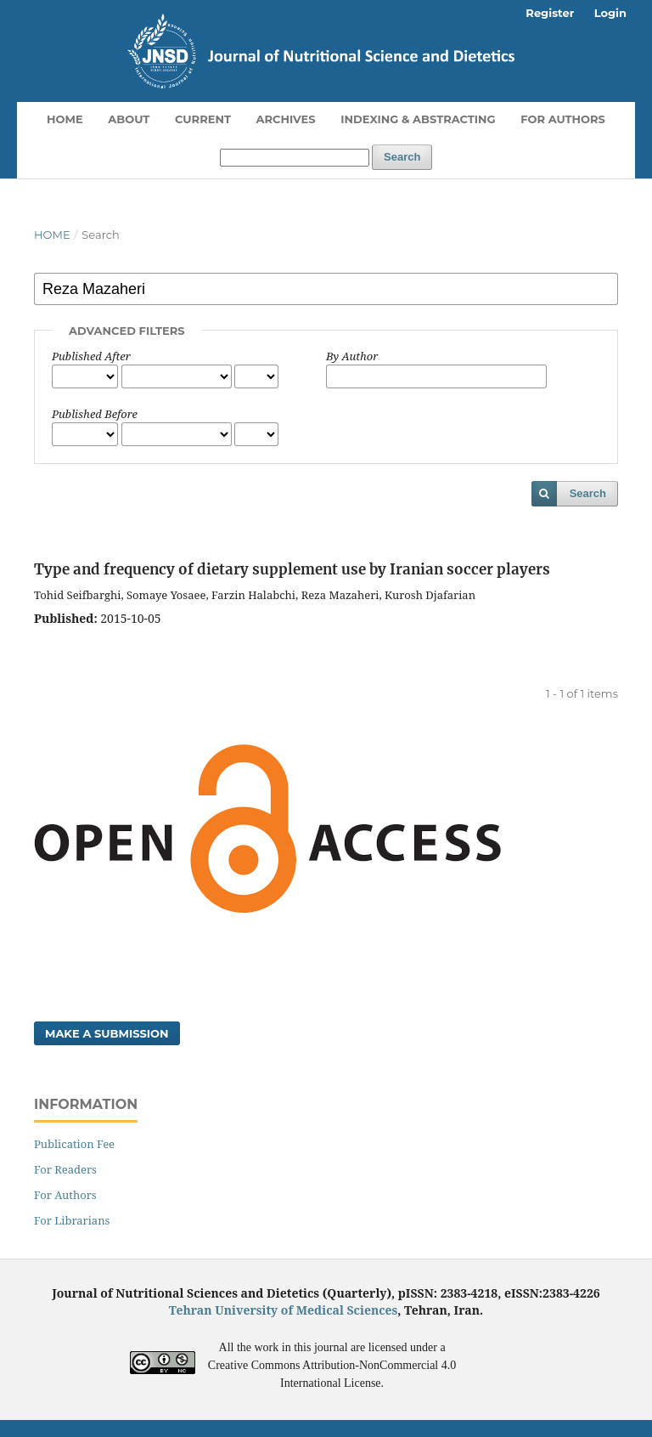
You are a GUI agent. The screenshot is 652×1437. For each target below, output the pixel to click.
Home (65, 119)
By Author (352, 356)
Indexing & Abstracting (417, 119)
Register (550, 13)
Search (402, 156)
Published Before (95, 413)
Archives (286, 119)
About (128, 119)
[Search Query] (294, 158)
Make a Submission (107, 1033)
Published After (91, 356)
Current (203, 119)
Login (610, 13)
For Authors (562, 119)
